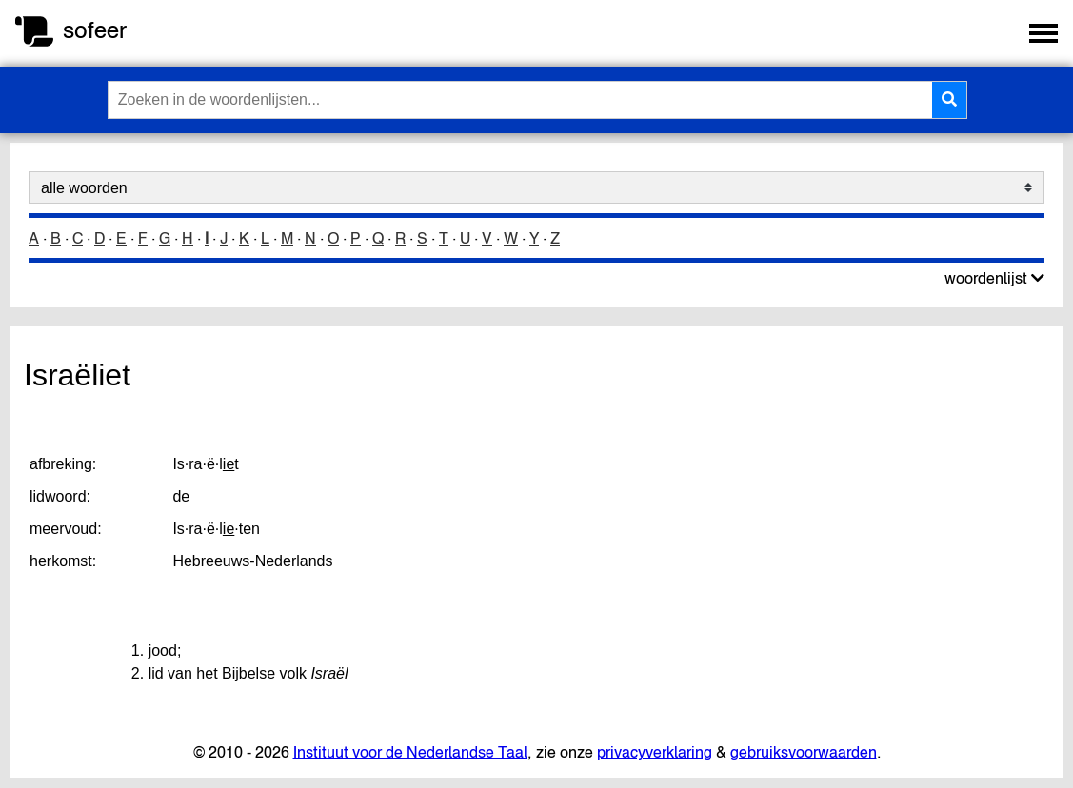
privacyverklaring (654, 751)
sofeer (95, 30)
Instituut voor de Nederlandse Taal (410, 751)
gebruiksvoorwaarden (803, 751)
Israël (329, 673)
